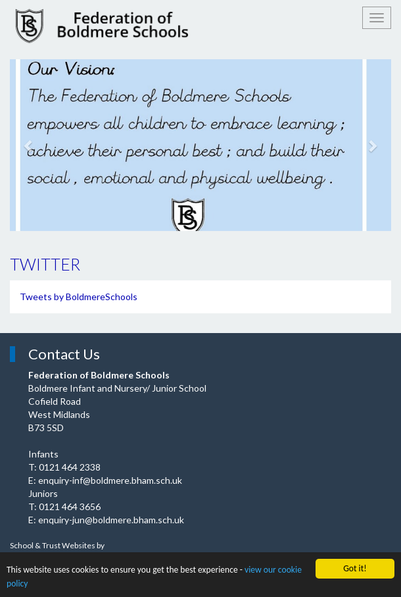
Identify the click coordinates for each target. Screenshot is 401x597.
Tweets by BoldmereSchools (78, 296)
